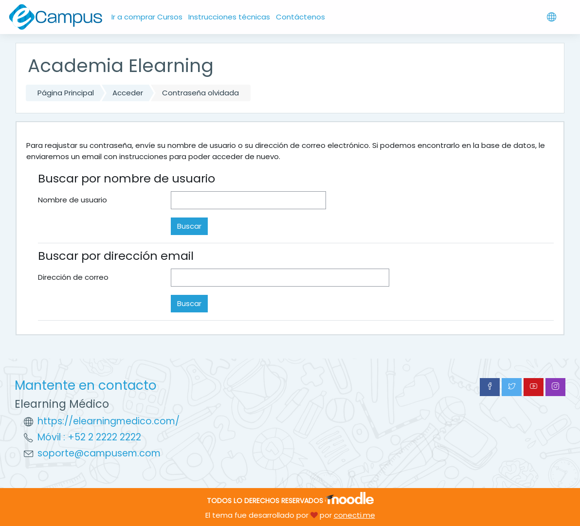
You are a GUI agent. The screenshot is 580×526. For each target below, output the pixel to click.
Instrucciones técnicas (229, 17)
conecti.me (354, 515)
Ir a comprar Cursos (146, 17)
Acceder (127, 93)
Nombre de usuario (72, 200)
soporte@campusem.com (99, 453)
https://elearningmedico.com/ (108, 421)
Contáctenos (300, 17)
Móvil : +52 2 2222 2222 (89, 437)
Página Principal (65, 93)
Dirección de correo (73, 277)
